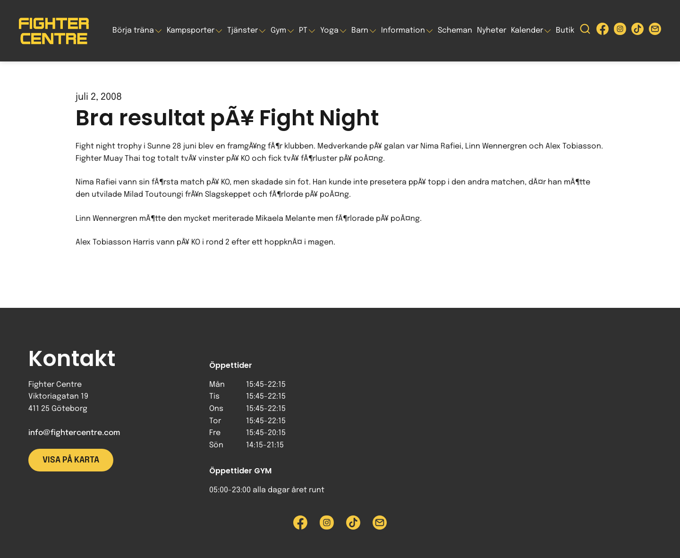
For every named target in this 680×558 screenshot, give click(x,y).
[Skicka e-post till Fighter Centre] (655, 31)
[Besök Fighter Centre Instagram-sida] (620, 31)
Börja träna (133, 30)
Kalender (527, 30)
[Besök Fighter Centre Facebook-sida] (602, 31)
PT (303, 30)
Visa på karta (70, 460)
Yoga (329, 30)
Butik (565, 30)
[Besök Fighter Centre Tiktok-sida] (637, 31)
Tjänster (242, 30)
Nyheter (491, 30)
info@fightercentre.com (74, 433)
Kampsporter (190, 30)
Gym (278, 30)
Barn (359, 30)
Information (403, 30)
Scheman (455, 30)
